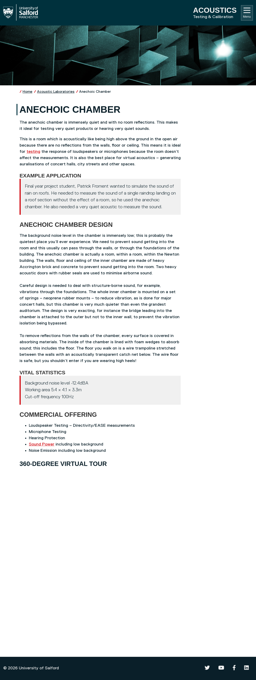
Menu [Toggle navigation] (247, 13)
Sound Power (41, 444)
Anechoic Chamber (95, 91)
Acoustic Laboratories (55, 91)
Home (27, 91)
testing (33, 152)
